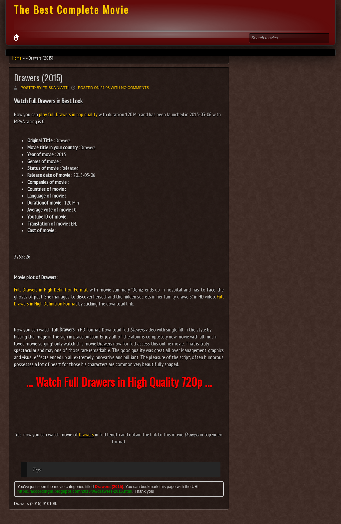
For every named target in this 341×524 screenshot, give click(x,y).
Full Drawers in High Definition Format (51, 289)
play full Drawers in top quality (68, 114)
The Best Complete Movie (71, 9)
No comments (135, 88)
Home (17, 58)
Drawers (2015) (38, 77)
